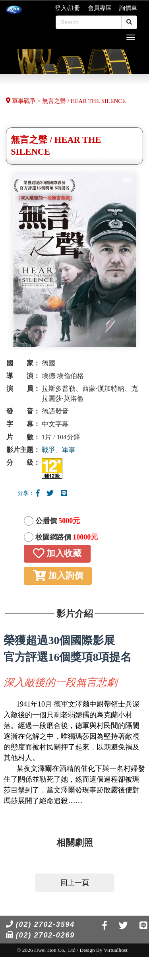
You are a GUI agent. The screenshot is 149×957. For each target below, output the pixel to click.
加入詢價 (58, 575)
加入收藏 (57, 553)
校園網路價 (66, 537)
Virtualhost (116, 950)
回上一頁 (74, 883)
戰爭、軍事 (58, 450)
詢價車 (128, 8)
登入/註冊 (67, 8)
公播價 (57, 521)
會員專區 (100, 8)
